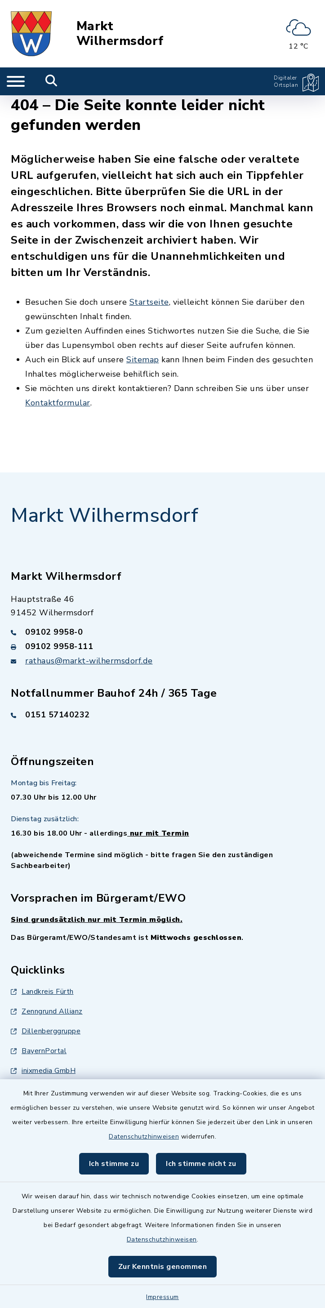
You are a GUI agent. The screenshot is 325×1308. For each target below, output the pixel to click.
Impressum (162, 1297)
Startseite (149, 302)
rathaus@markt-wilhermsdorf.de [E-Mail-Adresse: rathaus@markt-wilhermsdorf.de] (89, 660)
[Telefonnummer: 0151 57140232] (162, 714)
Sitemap (142, 359)
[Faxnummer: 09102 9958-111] (162, 646)
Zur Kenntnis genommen (162, 1267)
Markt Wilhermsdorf (120, 34)
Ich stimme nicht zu (201, 1164)
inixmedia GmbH (43, 1071)
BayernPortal (39, 1051)
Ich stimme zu (114, 1164)
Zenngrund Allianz (47, 1011)
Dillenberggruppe (45, 1031)
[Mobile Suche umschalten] (51, 81)
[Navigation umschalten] (15, 81)
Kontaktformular (57, 402)
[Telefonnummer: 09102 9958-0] (162, 632)
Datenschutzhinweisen (144, 1136)
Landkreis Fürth (42, 992)
